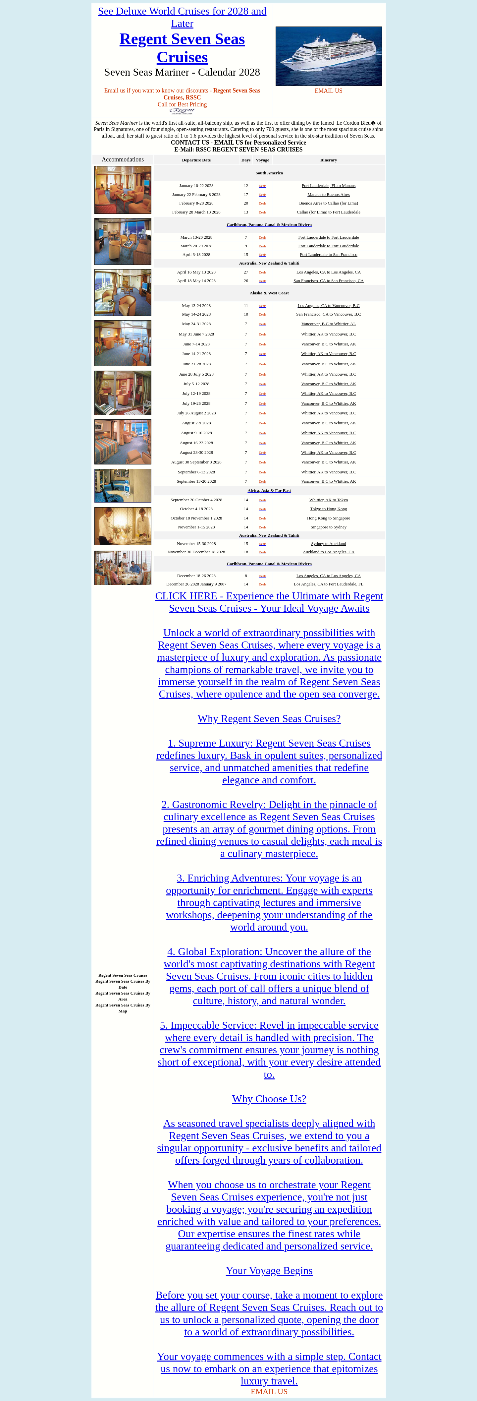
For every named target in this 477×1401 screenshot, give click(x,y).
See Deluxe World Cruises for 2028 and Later (182, 17)
